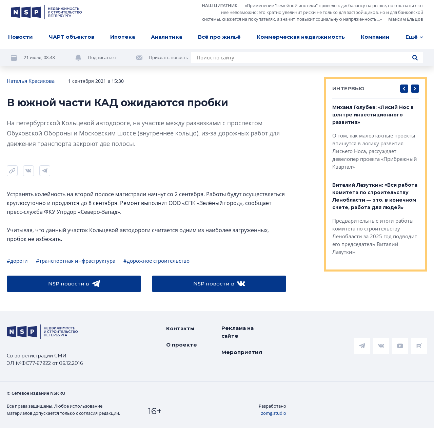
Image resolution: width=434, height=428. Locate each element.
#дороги (17, 260)
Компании (375, 37)
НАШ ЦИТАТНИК (219, 5)
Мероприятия (241, 352)
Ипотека (122, 37)
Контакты (180, 328)
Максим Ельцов (405, 19)
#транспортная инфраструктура (75, 260)
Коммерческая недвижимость (301, 37)
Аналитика (166, 37)
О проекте (181, 344)
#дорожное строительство (156, 260)
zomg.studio (273, 413)
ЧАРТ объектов (71, 37)
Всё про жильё (219, 37)
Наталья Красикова (31, 80)
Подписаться (102, 57)
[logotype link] (46, 12)
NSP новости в (74, 284)
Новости (20, 37)
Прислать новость (168, 57)
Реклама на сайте (237, 332)
